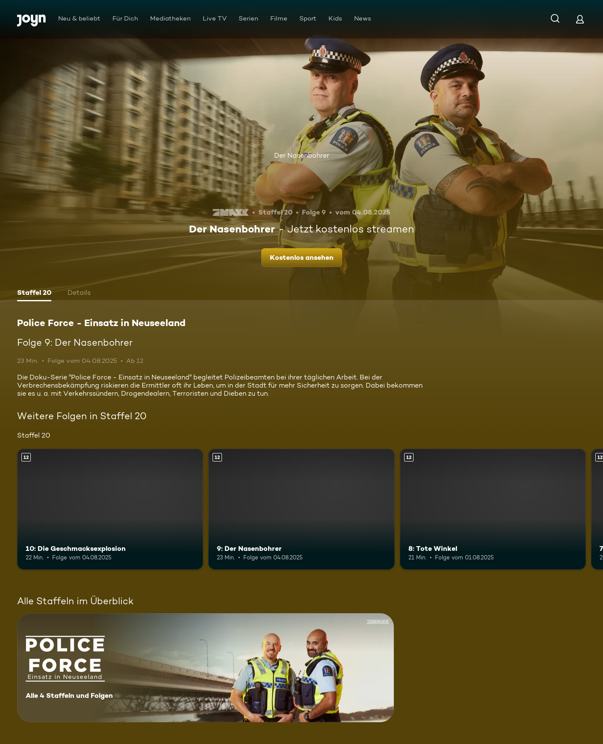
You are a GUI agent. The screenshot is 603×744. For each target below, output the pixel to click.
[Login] (580, 19)
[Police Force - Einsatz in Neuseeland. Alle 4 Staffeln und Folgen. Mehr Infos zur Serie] (205, 667)
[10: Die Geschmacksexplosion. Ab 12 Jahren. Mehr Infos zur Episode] (110, 509)
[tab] (34, 293)
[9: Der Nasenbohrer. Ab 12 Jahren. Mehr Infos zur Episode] (301, 509)
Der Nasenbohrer (301, 155)
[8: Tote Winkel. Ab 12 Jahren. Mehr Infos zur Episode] (493, 509)
